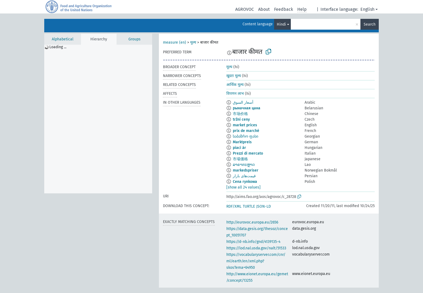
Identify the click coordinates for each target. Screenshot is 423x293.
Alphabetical (62, 39)
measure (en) (174, 42)
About (264, 9)
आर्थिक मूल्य (235, 84)
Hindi (281, 24)
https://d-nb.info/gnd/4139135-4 (253, 241)
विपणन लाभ (235, 93)
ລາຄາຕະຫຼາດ (244, 164)
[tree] (98, 119)
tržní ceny (241, 119)
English (367, 9)
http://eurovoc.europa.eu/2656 (252, 222)
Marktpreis (242, 142)
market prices (245, 125)
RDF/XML (233, 206)
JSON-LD (263, 206)
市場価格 (240, 159)
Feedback (283, 9)
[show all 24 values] (243, 187)
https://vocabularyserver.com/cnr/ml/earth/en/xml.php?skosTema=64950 (255, 261)
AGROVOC (244, 9)
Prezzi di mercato (248, 153)
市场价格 (240, 113)
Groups (134, 39)
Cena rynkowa (245, 181)
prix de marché (246, 130)
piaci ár (239, 147)
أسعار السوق (243, 102)
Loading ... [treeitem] (57, 47)
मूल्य (193, 42)
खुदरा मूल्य (233, 76)
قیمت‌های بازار (244, 176)
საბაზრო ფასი (245, 136)
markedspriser (245, 170)
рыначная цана (246, 108)
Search (370, 24)
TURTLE (249, 206)
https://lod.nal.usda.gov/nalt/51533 (256, 248)
